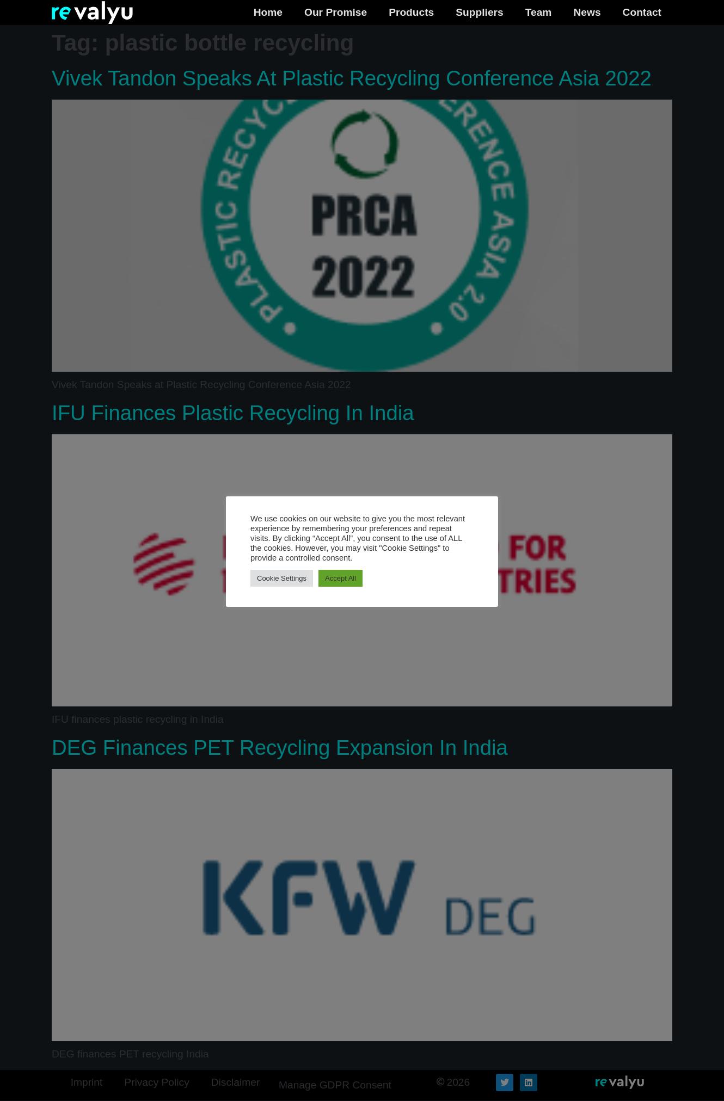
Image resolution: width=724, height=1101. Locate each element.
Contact (642, 12)
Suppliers (479, 12)
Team (538, 12)
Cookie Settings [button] (281, 578)
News (586, 12)
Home (268, 12)
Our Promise (335, 12)
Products (411, 12)
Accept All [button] (340, 578)
